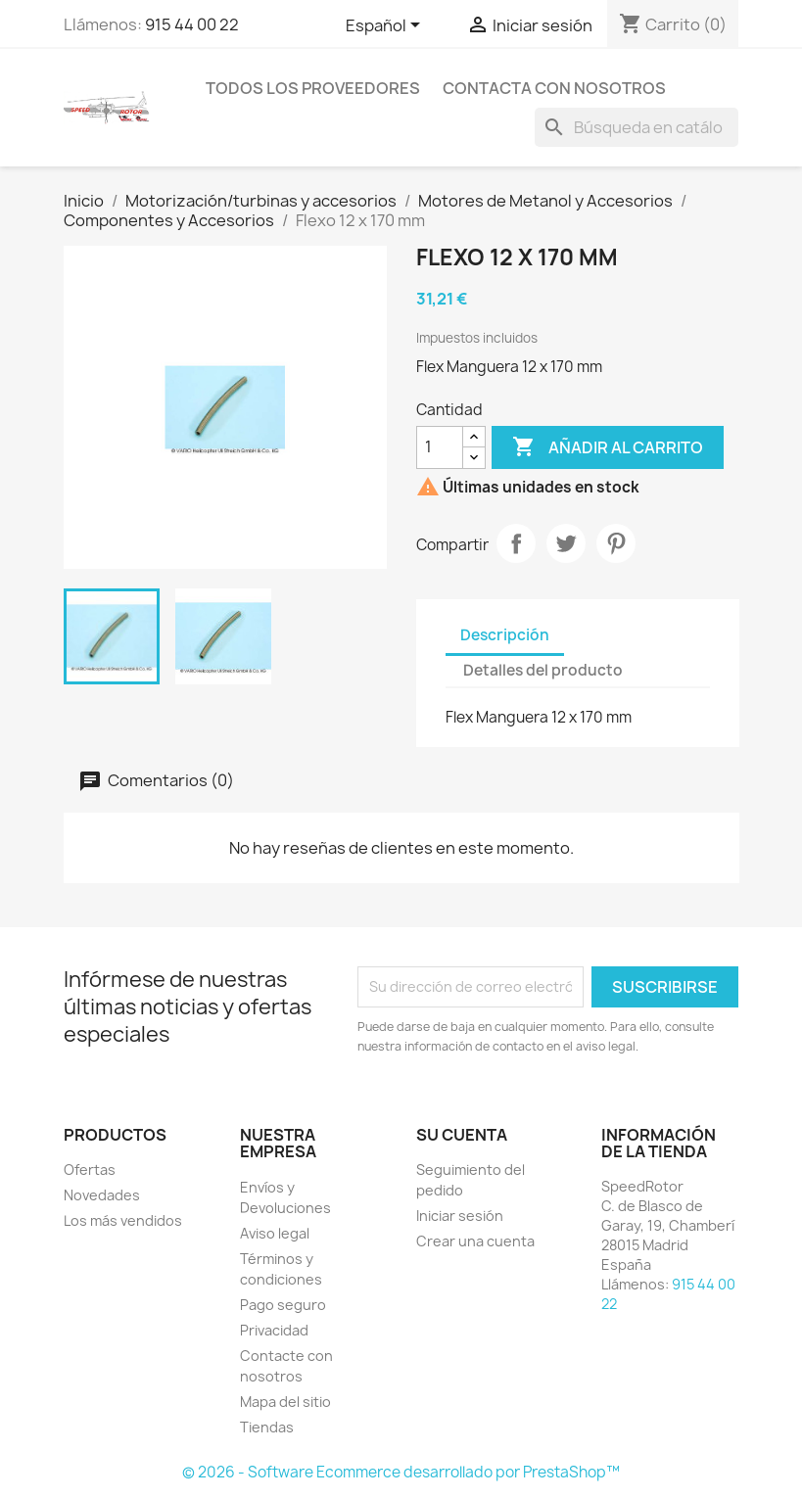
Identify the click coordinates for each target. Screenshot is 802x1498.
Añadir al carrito (607, 447)
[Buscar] (636, 127)
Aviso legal (274, 1233)
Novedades (102, 1195)
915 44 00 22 (192, 24)
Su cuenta (461, 1135)
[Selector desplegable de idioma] (386, 26)
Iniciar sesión (459, 1215)
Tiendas (267, 1427)
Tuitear (566, 543)
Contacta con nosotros (554, 88)
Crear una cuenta (475, 1241)
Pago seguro (283, 1304)
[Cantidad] (439, 447)
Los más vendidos (123, 1220)
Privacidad (274, 1330)
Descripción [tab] (504, 635)
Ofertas (90, 1169)
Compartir (516, 543)
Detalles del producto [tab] (543, 670)
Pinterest (616, 543)
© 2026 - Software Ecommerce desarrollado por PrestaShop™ (401, 1472)
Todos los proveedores (313, 88)
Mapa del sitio (285, 1401)
